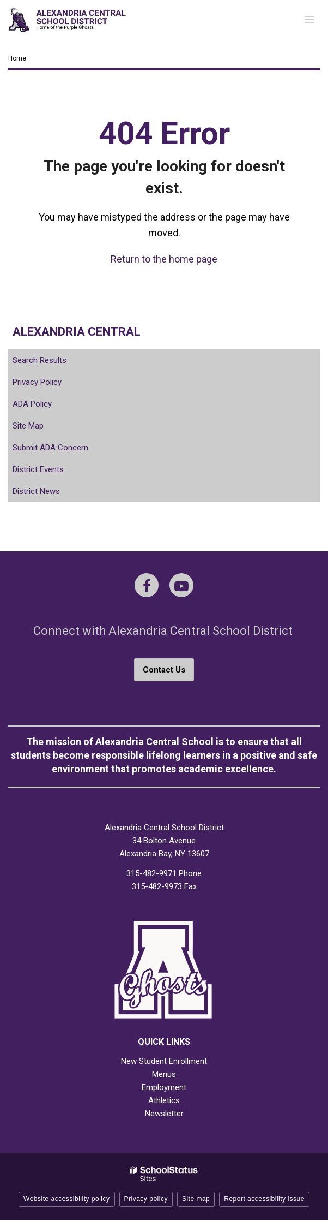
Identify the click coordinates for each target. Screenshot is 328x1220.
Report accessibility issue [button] (264, 1199)
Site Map (28, 426)
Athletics (164, 1100)
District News (36, 491)
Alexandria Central (77, 331)
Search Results (39, 360)
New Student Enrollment (164, 1061)
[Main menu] (309, 19)
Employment (164, 1087)
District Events (38, 469)
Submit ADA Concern (50, 448)
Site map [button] (196, 1199)
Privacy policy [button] (146, 1199)
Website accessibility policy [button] (66, 1199)
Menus (164, 1074)
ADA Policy (32, 404)
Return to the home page (164, 259)
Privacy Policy (37, 382)
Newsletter (164, 1113)
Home (17, 58)
